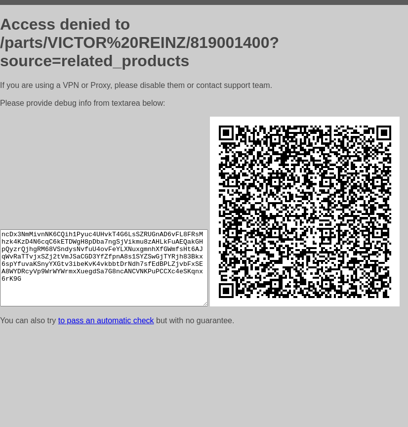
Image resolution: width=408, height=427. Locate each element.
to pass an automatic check (106, 414)
